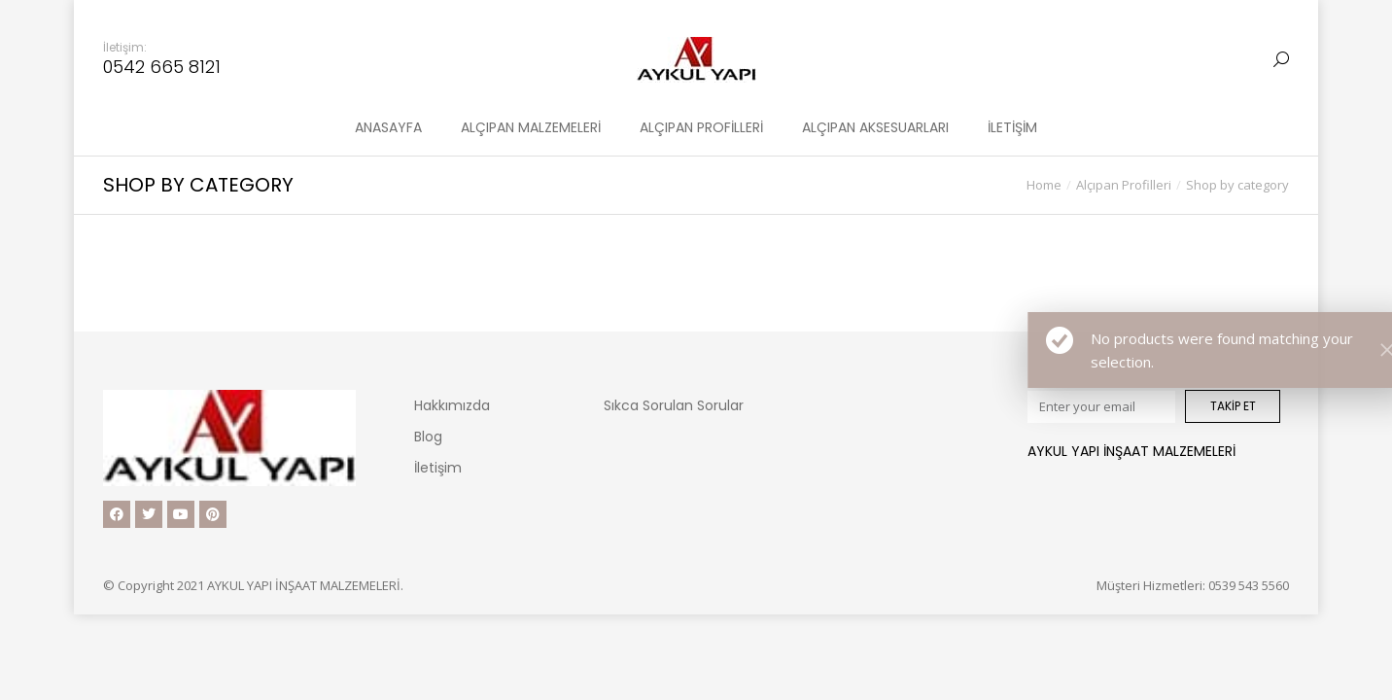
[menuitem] (388, 127)
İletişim (438, 467)
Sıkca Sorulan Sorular (674, 405)
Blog (428, 436)
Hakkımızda (452, 405)
